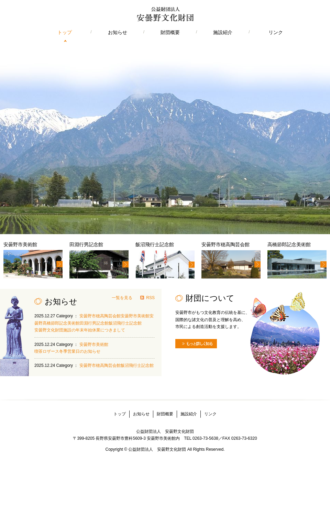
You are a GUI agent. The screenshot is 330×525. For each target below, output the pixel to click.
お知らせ (117, 32)
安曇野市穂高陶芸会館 (100, 316)
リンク (275, 32)
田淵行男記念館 (94, 323)
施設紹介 (222, 32)
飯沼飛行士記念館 (125, 323)
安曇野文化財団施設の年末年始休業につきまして (79, 330)
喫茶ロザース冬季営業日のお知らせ (67, 351)
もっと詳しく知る (196, 343)
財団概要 (170, 32)
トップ (64, 32)
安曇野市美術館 (135, 316)
